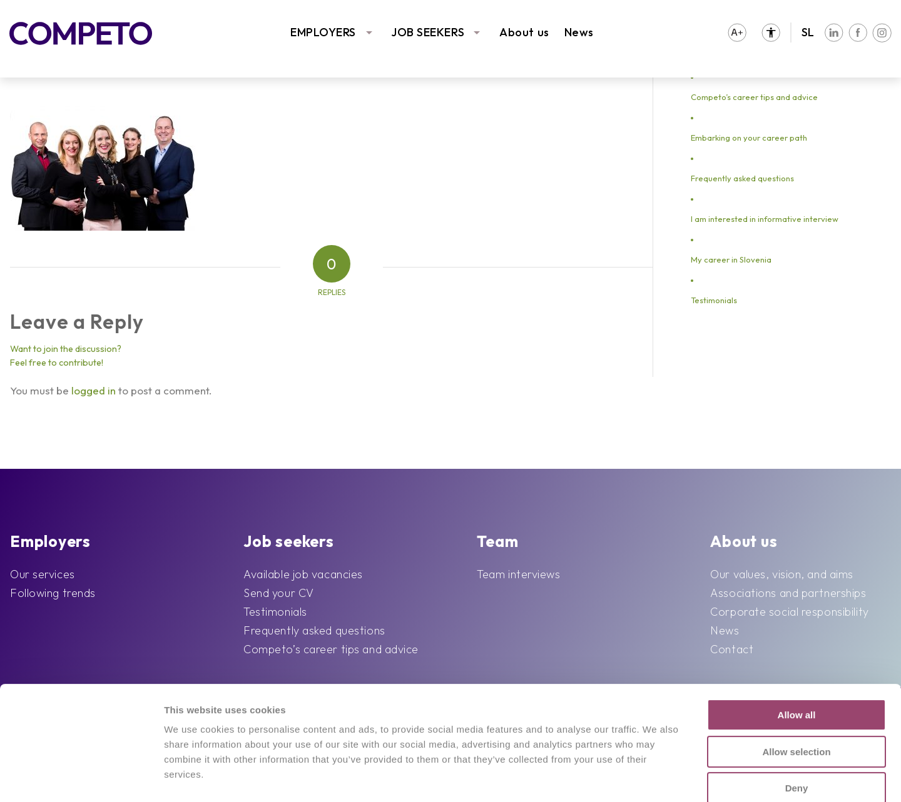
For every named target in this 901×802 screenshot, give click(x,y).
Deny (796, 709)
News (579, 32)
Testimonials (714, 300)
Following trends (53, 593)
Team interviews (518, 574)
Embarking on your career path (749, 138)
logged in (93, 390)
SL (808, 32)
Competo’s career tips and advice (754, 97)
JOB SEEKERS (427, 32)
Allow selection (796, 673)
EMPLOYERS (323, 32)
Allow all (797, 636)
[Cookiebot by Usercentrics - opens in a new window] (81, 777)
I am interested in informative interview (764, 219)
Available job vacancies (303, 574)
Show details (638, 777)
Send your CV (278, 593)
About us (524, 32)
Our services (42, 574)
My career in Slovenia (731, 259)
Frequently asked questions (742, 178)
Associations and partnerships (788, 593)
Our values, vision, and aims (781, 574)
